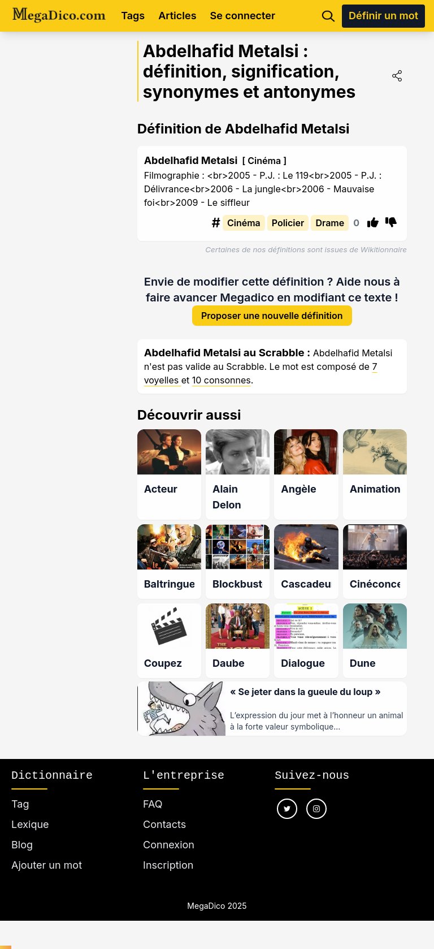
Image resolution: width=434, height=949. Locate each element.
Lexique (30, 824)
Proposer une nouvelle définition (272, 317)
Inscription (168, 865)
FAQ (153, 804)
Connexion (168, 845)
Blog (22, 845)
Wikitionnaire (384, 249)
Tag (20, 804)
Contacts (164, 824)
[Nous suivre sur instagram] (316, 809)
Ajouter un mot (46, 865)
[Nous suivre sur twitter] (287, 809)
